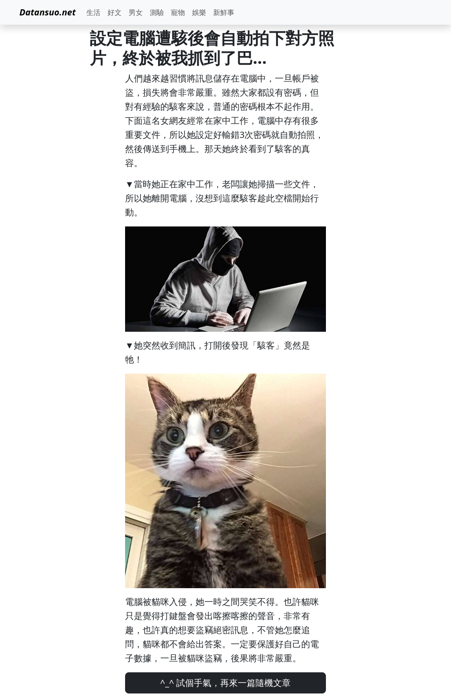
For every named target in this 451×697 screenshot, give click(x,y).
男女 (136, 12)
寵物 (178, 12)
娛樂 (199, 12)
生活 (93, 12)
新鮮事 (223, 12)
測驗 (157, 12)
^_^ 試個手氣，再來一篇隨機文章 (225, 683)
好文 (114, 12)
